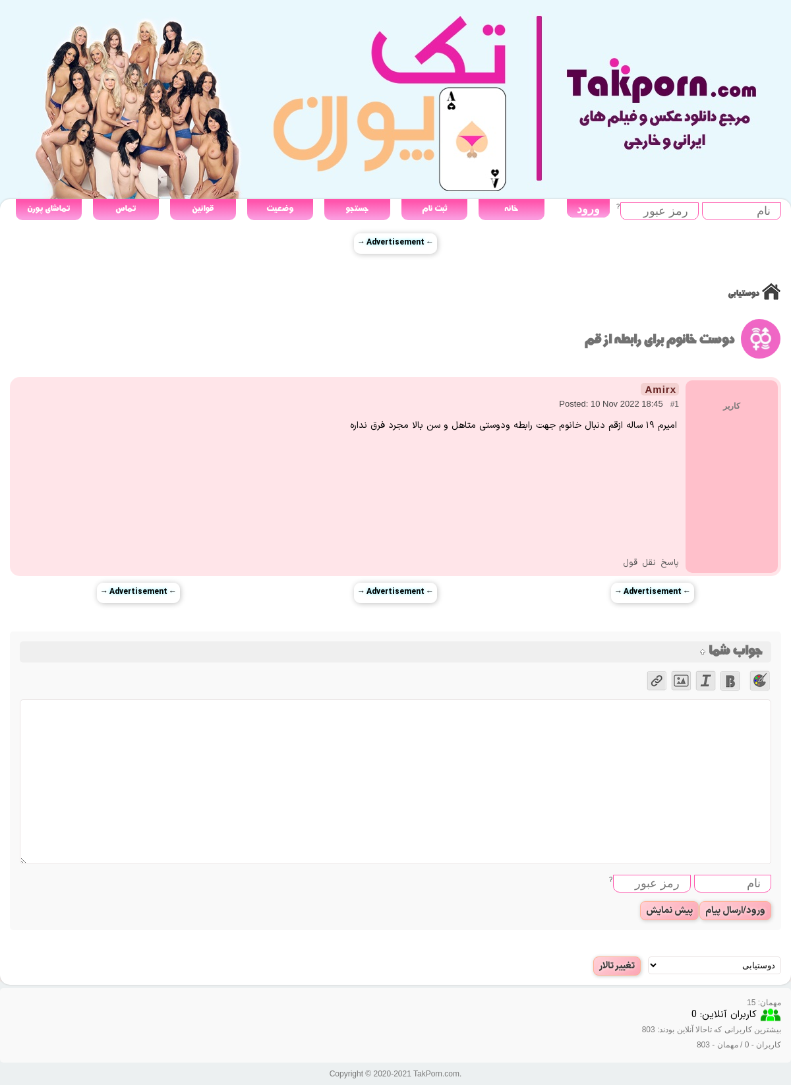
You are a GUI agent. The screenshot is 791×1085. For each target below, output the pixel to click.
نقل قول (639, 563)
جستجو (356, 208)
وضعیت (279, 208)
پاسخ (669, 563)
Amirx (660, 389)
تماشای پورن (48, 208)
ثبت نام (434, 208)
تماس (125, 208)
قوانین (203, 208)
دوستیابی (743, 293)
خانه (511, 208)
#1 (674, 404)
